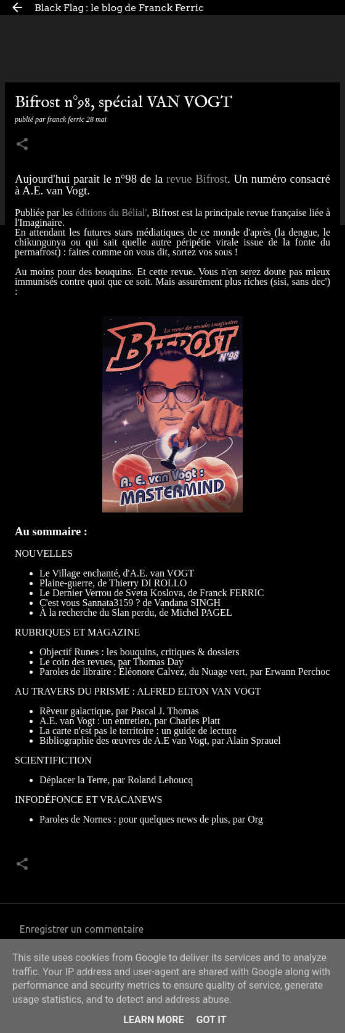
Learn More (153, 1020)
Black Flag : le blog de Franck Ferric (119, 8)
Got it (211, 1020)
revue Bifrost (196, 178)
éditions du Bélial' (111, 212)
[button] (22, 145)
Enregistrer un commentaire (82, 929)
